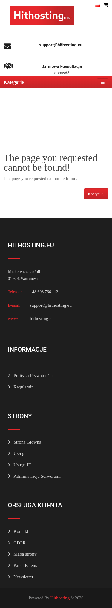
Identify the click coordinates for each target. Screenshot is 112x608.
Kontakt (20, 531)
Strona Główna (27, 441)
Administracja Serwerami (37, 476)
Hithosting (60, 597)
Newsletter (23, 576)
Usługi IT (22, 464)
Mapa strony (24, 553)
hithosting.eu (42, 318)
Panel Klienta (25, 565)
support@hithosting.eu (51, 305)
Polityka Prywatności (33, 375)
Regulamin (23, 386)
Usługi (19, 453)
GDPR (19, 542)
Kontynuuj (96, 194)
